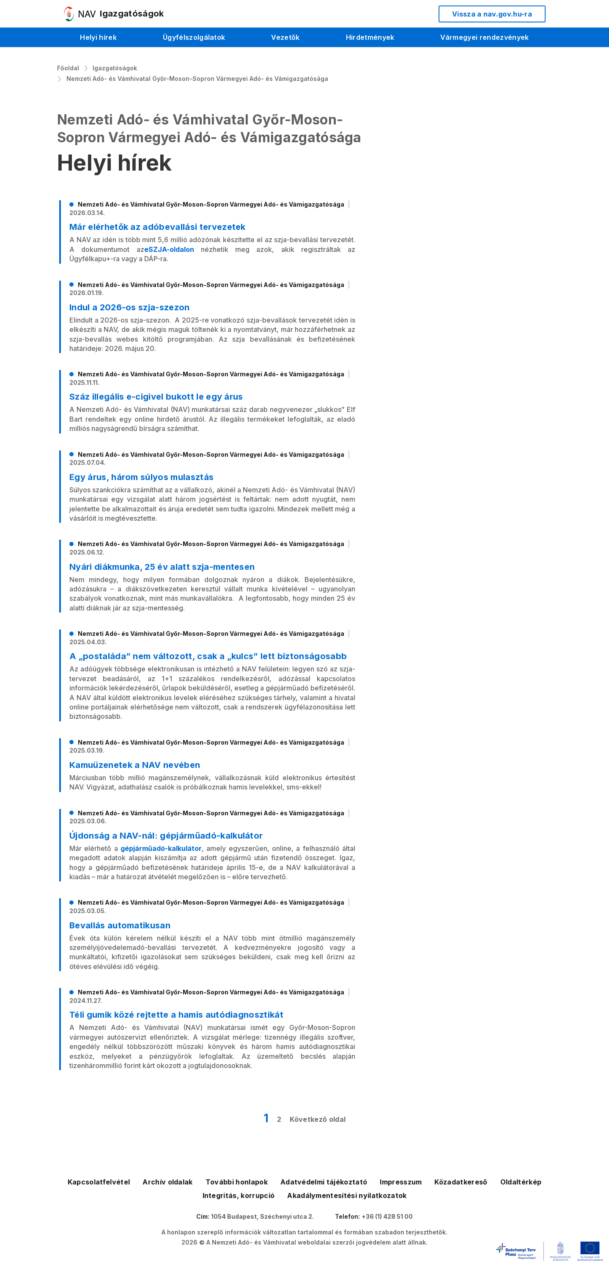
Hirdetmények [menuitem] (370, 37)
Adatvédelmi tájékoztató (323, 1182)
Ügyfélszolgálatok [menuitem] (194, 37)
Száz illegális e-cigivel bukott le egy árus (156, 397)
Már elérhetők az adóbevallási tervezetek (157, 227)
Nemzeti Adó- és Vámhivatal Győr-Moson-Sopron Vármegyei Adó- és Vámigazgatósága (197, 78)
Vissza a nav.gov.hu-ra (492, 14)
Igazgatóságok (115, 68)
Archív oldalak (167, 1182)
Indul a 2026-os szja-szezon (129, 307)
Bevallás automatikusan (119, 925)
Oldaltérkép (521, 1182)
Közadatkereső (460, 1182)
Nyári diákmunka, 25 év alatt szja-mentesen (162, 567)
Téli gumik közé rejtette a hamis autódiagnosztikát (176, 1015)
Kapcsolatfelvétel (99, 1182)
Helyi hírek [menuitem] (98, 37)
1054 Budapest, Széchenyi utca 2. (262, 1216)
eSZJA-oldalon (169, 249)
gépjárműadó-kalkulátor (161, 848)
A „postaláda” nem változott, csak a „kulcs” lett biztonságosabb (208, 656)
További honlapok (237, 1182)
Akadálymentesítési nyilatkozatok (346, 1195)
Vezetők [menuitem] (285, 37)
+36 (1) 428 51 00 (387, 1216)
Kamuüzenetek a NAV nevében (134, 765)
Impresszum (401, 1182)
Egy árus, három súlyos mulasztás (141, 477)
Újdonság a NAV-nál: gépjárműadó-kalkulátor (166, 836)
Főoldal (68, 68)
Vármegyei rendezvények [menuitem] (484, 37)
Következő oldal (318, 1119)
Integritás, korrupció (239, 1195)
